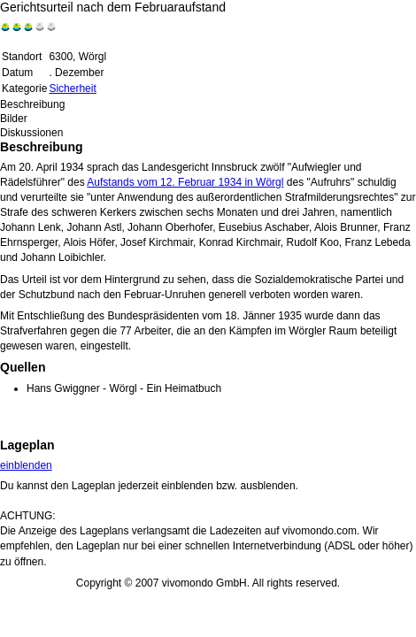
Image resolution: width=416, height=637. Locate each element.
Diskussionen (31, 133)
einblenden (26, 465)
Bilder (13, 118)
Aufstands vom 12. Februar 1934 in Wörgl (185, 182)
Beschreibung (32, 104)
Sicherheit (72, 88)
